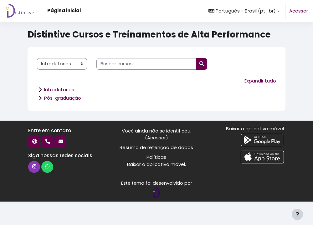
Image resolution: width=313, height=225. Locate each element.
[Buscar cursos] (146, 63)
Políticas (156, 156)
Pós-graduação (62, 97)
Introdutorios (59, 89)
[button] (244, 11)
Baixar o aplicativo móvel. (156, 163)
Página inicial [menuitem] (64, 10)
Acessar (298, 11)
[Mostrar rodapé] (297, 214)
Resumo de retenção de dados (156, 147)
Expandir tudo (260, 81)
